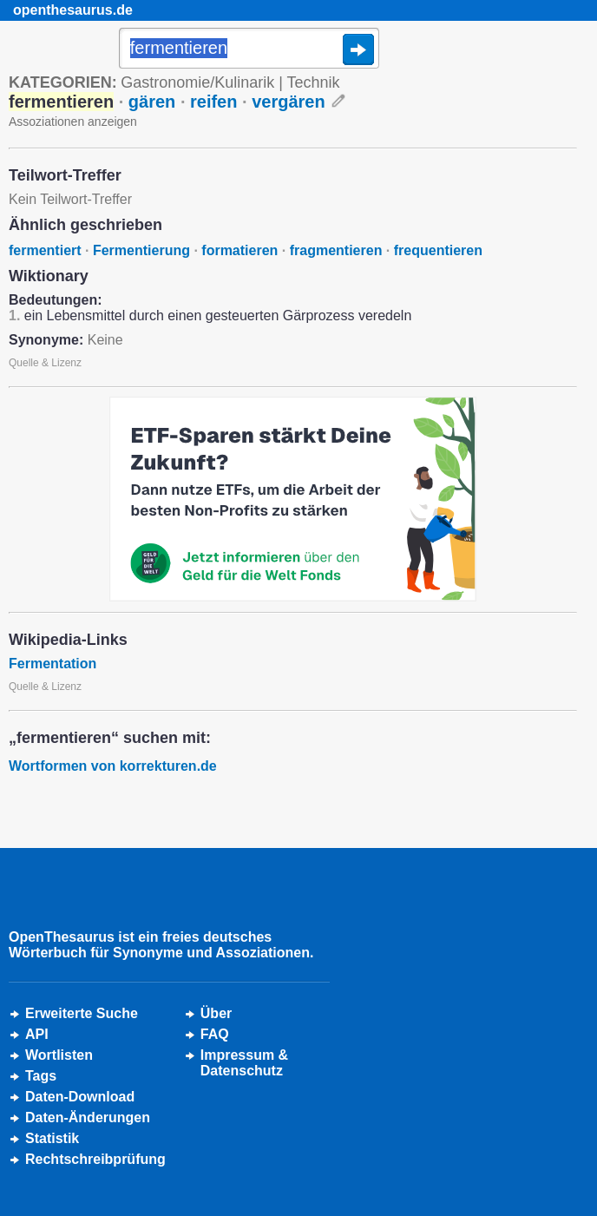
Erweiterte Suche (81, 1013)
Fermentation (52, 663)
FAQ (214, 1034)
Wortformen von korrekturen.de (113, 766)
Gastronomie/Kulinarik (197, 82)
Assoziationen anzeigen (73, 121)
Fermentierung (141, 250)
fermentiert (45, 250)
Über (216, 1013)
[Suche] (249, 49)
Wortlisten (59, 1055)
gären (151, 101)
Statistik (52, 1138)
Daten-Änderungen (87, 1117)
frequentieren (438, 250)
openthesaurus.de (73, 10)
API (37, 1034)
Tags (40, 1075)
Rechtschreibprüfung (95, 1159)
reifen (213, 101)
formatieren (239, 250)
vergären (288, 101)
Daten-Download (79, 1096)
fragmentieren (336, 250)
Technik (313, 82)
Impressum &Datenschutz (244, 1063)
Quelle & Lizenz (45, 363)
